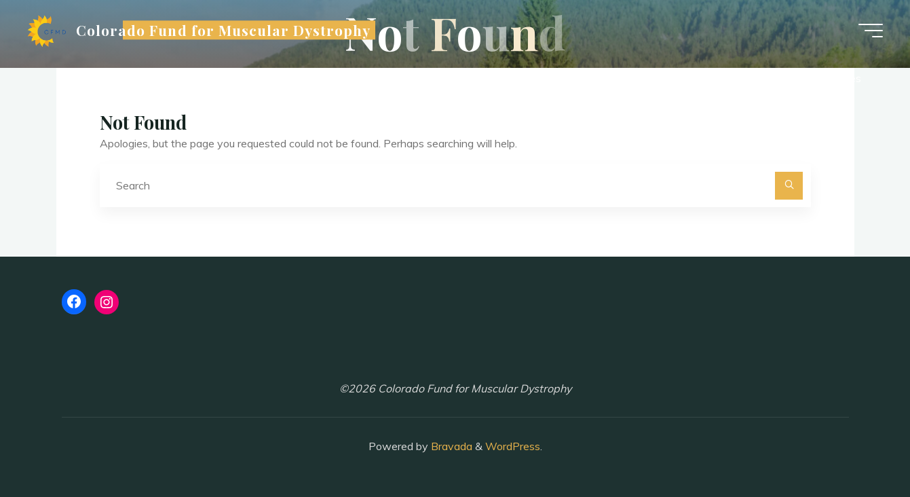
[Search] (789, 186)
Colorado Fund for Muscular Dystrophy (223, 29)
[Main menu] (870, 30)
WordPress (512, 446)
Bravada (450, 446)
